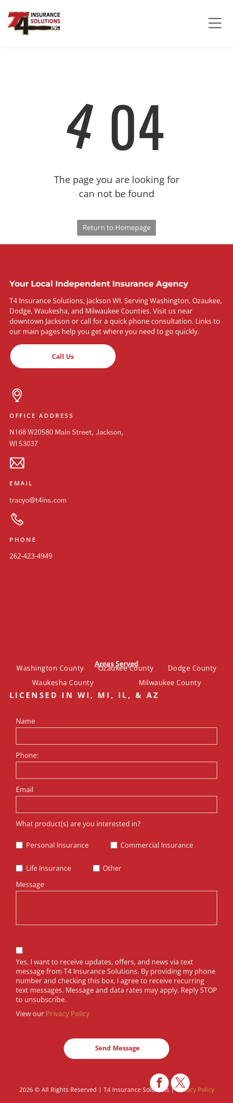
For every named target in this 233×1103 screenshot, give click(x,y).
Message (30, 884)
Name (25, 721)
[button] (215, 23)
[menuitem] (50, 667)
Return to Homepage (117, 227)
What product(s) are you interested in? (78, 823)
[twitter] (180, 1083)
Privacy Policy (68, 1013)
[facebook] (159, 1083)
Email (24, 789)
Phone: (27, 755)
